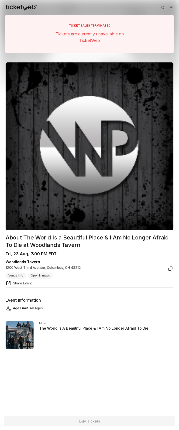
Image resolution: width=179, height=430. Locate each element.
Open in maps (40, 275)
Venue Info (15, 275)
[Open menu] (171, 7)
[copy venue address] (170, 269)
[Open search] (162, 7)
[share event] (19, 283)
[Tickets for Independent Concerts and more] (21, 7)
